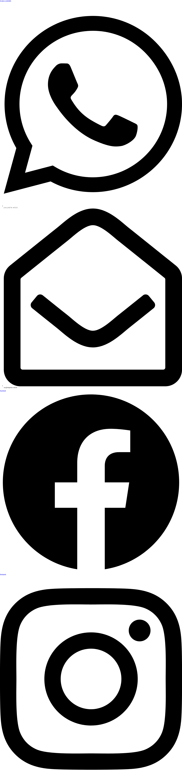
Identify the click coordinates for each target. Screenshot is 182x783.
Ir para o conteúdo (5, 1)
